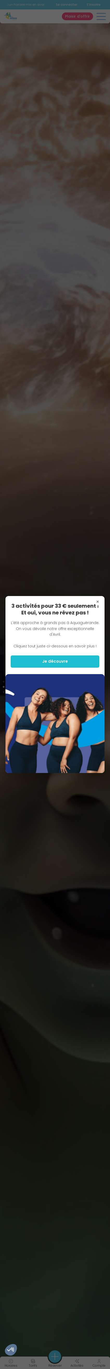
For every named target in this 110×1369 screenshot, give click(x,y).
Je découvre (55, 661)
